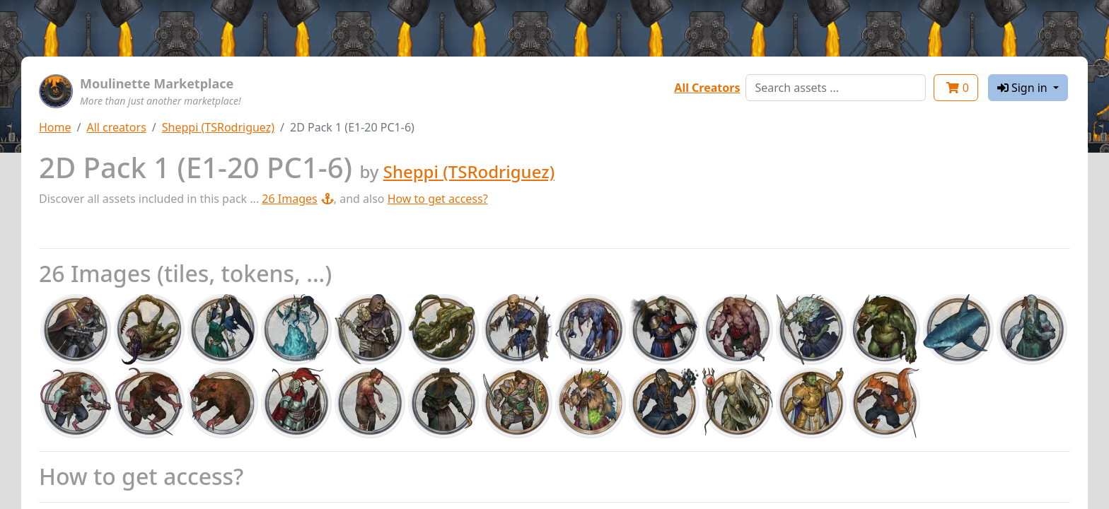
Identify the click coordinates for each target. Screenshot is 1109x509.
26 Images (297, 198)
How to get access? (438, 198)
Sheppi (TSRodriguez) (218, 127)
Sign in (1023, 87)
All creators (116, 127)
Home (55, 127)
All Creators (707, 87)
